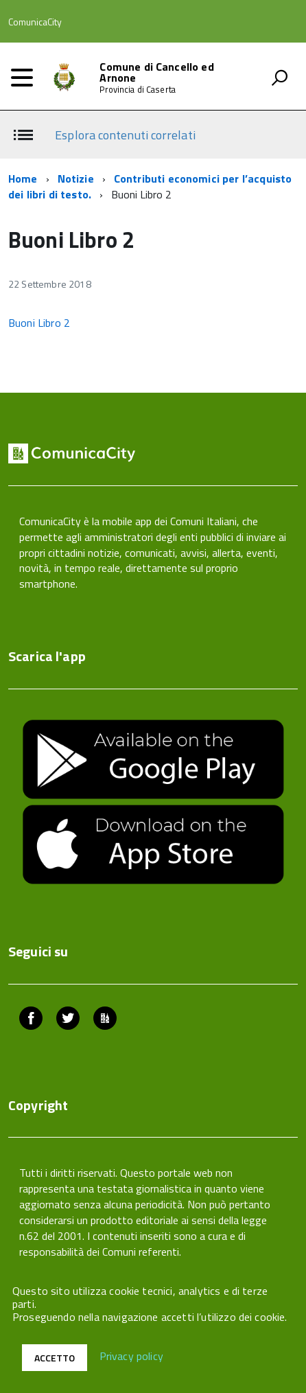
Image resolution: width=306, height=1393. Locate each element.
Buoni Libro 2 (39, 322)
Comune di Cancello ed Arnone (156, 72)
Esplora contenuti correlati (125, 135)
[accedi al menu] (22, 78)
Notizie (76, 178)
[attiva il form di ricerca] (279, 77)
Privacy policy (131, 1356)
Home (23, 178)
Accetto (54, 1357)
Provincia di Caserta (137, 89)
